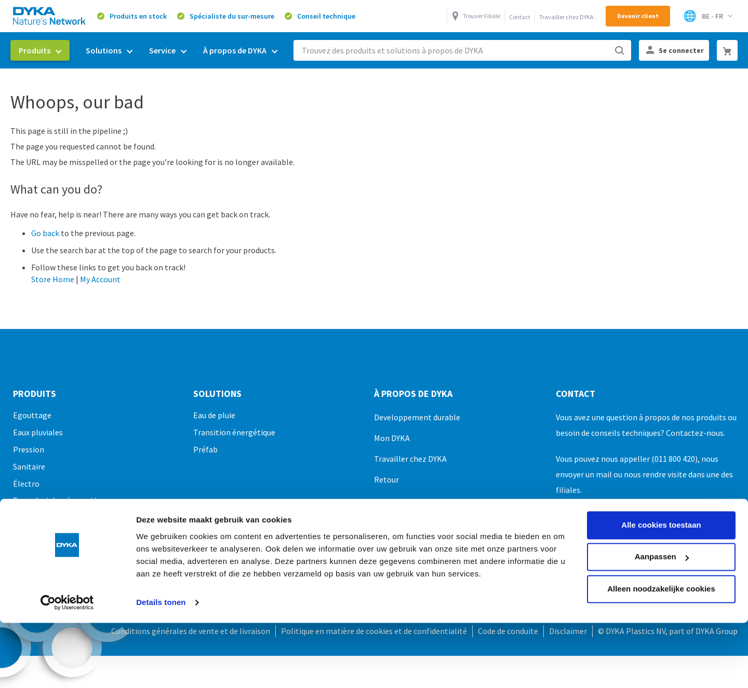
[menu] (148, 51)
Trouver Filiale (481, 16)
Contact (519, 17)
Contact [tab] (575, 394)
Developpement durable (417, 417)
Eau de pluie (214, 415)
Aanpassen (662, 497)
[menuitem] (40, 50)
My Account (100, 279)
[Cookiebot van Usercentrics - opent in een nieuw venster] (67, 544)
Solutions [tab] (217, 394)
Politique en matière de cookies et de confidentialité (374, 631)
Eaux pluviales (38, 432)
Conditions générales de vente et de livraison (190, 631)
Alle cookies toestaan (661, 466)
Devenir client (638, 16)
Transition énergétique (234, 432)
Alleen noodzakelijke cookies (661, 530)
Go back (45, 233)
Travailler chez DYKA (566, 17)
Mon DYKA (392, 438)
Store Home (52, 279)
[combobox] (462, 50)
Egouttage (32, 415)
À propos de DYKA (413, 394)
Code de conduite (508, 631)
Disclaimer (568, 631)
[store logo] (49, 15)
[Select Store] (708, 16)
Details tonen (160, 543)
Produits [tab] (34, 394)
